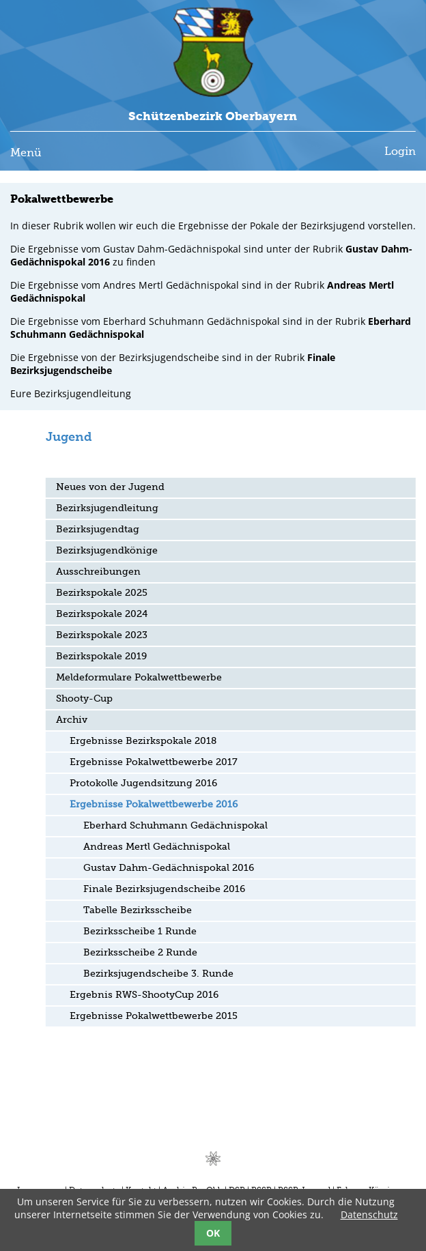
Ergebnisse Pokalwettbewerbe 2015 (154, 1016)
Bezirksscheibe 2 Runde (140, 953)
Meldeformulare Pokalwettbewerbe (139, 677)
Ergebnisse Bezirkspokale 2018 (143, 741)
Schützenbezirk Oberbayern (212, 116)
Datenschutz (369, 1214)
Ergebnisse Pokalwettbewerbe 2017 (154, 762)
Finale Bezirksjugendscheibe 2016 (164, 889)
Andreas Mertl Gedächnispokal (156, 847)
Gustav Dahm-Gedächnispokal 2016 (168, 868)
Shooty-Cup (84, 699)
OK (213, 1232)
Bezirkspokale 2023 (101, 635)
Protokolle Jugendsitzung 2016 (143, 783)
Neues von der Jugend (110, 487)
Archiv (71, 720)
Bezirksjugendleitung (107, 508)
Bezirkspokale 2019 (101, 656)
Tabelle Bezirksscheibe (137, 910)
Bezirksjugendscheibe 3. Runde (158, 974)
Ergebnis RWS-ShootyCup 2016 (144, 995)
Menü (26, 153)
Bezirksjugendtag (97, 529)
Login (400, 152)
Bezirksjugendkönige (107, 551)
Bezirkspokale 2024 (101, 614)
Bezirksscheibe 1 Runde (140, 931)
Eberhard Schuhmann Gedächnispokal (175, 826)
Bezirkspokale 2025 (101, 593)
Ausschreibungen (98, 572)
